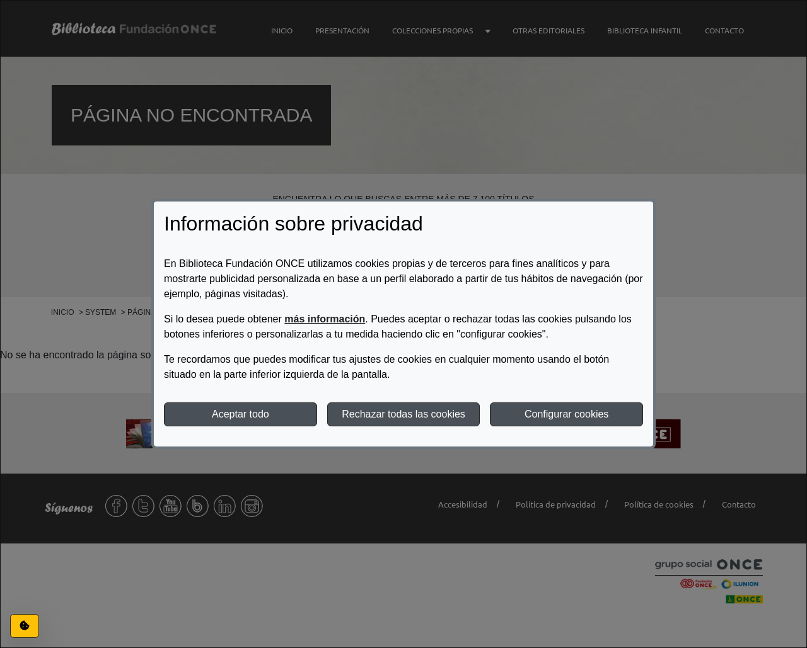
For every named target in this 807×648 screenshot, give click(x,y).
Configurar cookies (566, 414)
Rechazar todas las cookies (403, 414)
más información (324, 319)
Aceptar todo (240, 414)
